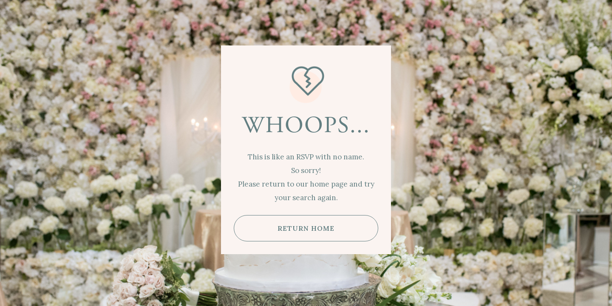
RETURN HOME (306, 228)
